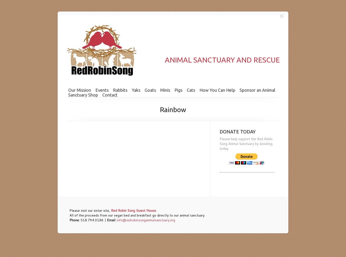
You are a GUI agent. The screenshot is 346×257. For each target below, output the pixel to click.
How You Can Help (217, 90)
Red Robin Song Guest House (133, 210)
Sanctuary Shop (83, 94)
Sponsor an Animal (257, 90)
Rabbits (120, 90)
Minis (165, 90)
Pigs (178, 90)
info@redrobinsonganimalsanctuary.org (146, 220)
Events (102, 90)
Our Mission (79, 90)
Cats (191, 90)
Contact (109, 94)
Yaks (136, 90)
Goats (150, 90)
